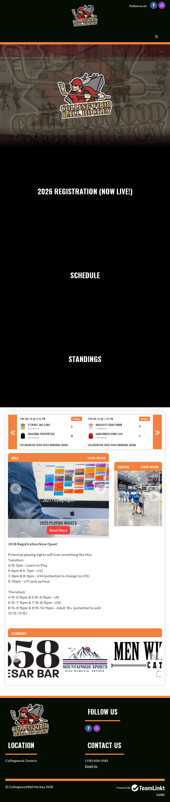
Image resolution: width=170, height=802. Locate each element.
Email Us (91, 766)
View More (96, 458)
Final (76, 418)
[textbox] (58, 583)
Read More (58, 530)
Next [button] (157, 432)
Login (160, 794)
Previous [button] (12, 432)
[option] (51, 432)
